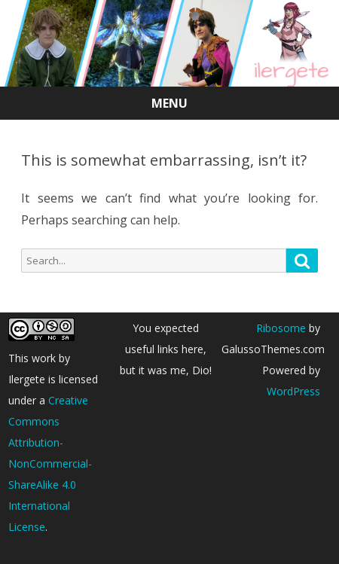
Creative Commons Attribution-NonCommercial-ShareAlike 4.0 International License (50, 463)
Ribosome (281, 328)
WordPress (293, 391)
